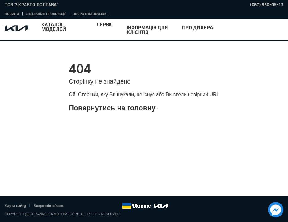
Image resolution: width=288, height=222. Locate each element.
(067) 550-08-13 (266, 4)
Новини (12, 14)
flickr (117, 206)
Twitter (83, 206)
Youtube (100, 206)
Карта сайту (15, 205)
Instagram (109, 206)
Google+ (92, 206)
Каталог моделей (54, 26)
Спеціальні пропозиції (46, 14)
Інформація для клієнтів (147, 29)
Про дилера (197, 27)
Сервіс (105, 24)
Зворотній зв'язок (89, 14)
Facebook (75, 206)
